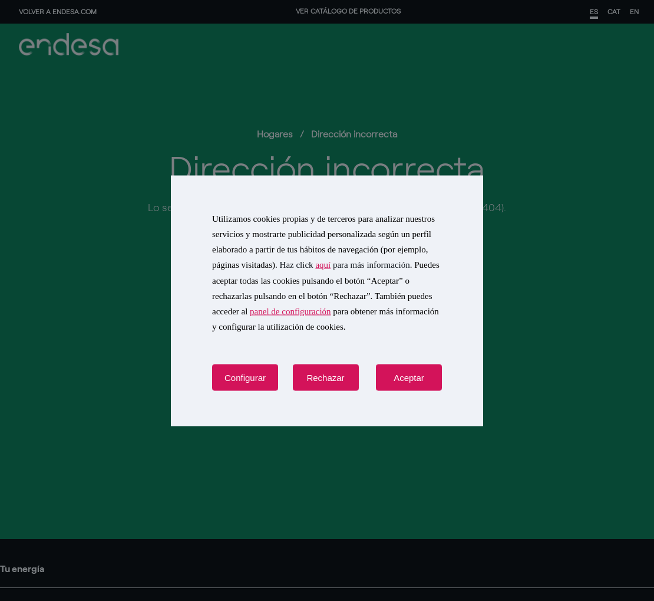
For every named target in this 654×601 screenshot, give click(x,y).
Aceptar (409, 377)
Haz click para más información (345, 265)
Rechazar (325, 377)
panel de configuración (290, 311)
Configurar (245, 377)
